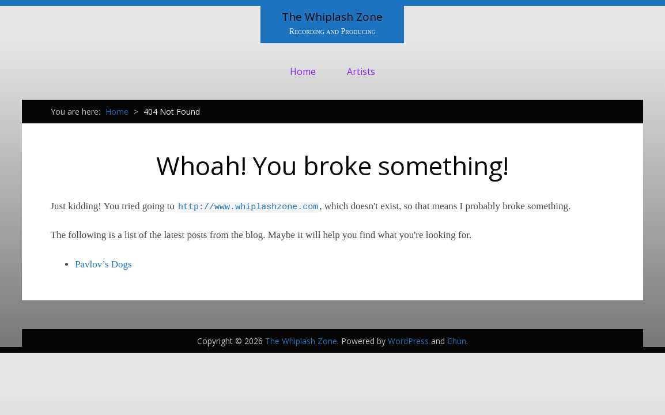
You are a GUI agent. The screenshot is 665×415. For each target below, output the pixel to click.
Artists (361, 71)
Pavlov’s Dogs (103, 264)
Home (303, 71)
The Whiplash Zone (332, 16)
